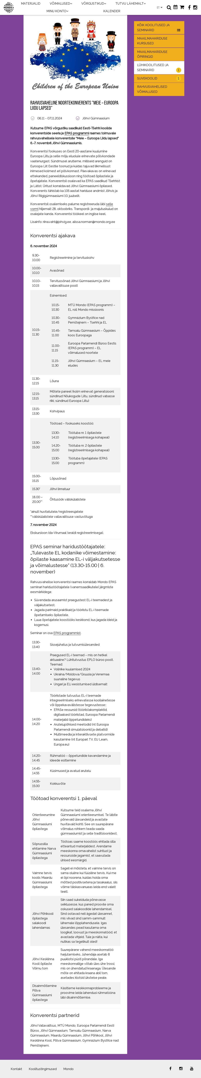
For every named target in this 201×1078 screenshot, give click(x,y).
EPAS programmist (67, 633)
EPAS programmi (76, 133)
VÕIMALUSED (60, 3)
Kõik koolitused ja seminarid (159, 28)
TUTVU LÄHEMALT (129, 3)
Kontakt (16, 1069)
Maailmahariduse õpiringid (152, 54)
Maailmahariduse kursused (152, 41)
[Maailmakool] (9, 7)
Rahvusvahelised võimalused (152, 89)
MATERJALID (30, 3)
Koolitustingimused (43, 1069)
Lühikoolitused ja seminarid (159, 67)
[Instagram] (195, 7)
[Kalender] (175, 7)
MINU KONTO (56, 11)
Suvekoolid (159, 78)
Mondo (68, 1069)
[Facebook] (189, 7)
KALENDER (111, 11)
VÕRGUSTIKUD (92, 3)
